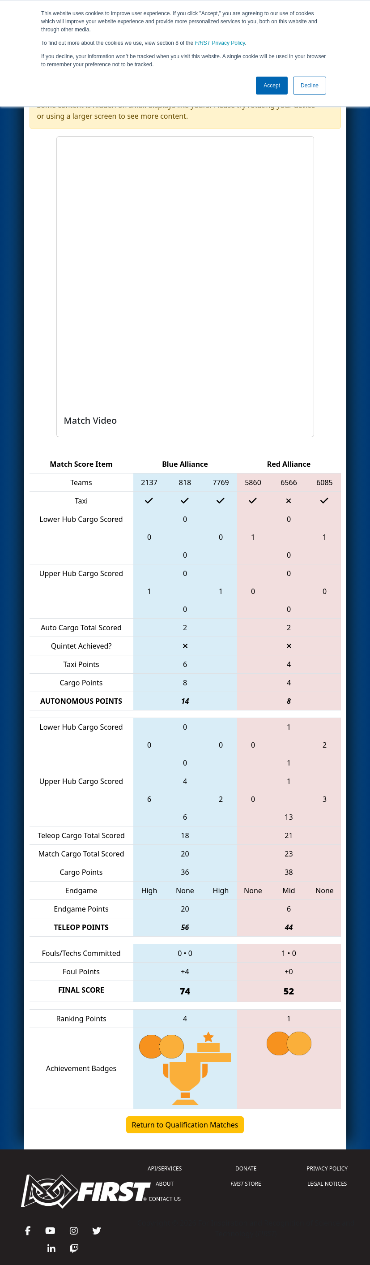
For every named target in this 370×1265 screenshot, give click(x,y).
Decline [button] (310, 85)
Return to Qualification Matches (185, 1125)
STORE (246, 1184)
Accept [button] (272, 85)
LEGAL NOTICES (327, 1184)
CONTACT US (165, 1199)
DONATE (245, 1168)
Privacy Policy (220, 43)
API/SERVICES (165, 1168)
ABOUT (165, 1184)
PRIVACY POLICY (327, 1168)
